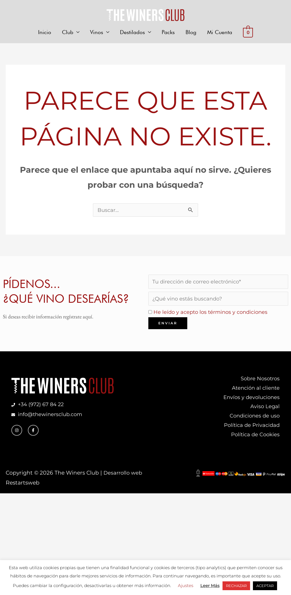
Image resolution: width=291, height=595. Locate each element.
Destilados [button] (132, 33)
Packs (168, 33)
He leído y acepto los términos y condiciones (213, 316)
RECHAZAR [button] (236, 585)
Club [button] (67, 33)
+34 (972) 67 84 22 (42, 411)
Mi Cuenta (219, 33)
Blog (191, 33)
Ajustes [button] (185, 585)
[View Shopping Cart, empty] (248, 33)
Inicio (44, 33)
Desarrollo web (123, 482)
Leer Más (210, 585)
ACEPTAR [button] (265, 585)
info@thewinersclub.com (50, 420)
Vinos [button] (96, 33)
